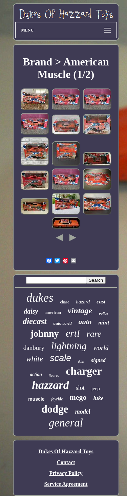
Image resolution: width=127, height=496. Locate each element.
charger (84, 371)
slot (80, 387)
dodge (54, 409)
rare (93, 334)
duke (81, 361)
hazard (83, 301)
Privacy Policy (65, 473)
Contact (66, 462)
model (82, 411)
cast (101, 301)
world (100, 347)
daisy (31, 311)
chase (64, 302)
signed (98, 360)
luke (98, 398)
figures (54, 375)
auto (85, 322)
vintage (80, 310)
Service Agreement (65, 484)
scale (60, 358)
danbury (33, 347)
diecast (35, 321)
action (36, 374)
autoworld (63, 323)
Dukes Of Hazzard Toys (65, 451)
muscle (36, 399)
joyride (57, 399)
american (53, 312)
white (34, 359)
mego (77, 397)
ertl (73, 333)
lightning (69, 345)
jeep (95, 388)
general (66, 423)
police (103, 313)
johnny (44, 333)
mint (103, 322)
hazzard (50, 385)
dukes (40, 297)
